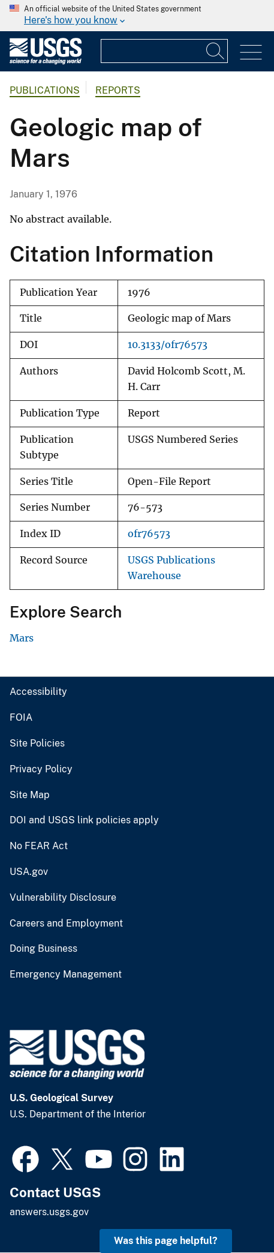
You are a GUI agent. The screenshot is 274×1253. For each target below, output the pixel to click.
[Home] (46, 61)
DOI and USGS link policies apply (84, 820)
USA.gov (29, 872)
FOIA (21, 717)
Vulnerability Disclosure (63, 897)
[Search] (216, 51)
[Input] (164, 51)
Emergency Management (66, 974)
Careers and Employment (66, 923)
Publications (45, 90)
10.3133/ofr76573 (167, 344)
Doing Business (43, 948)
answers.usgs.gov (49, 1212)
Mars (22, 638)
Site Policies (37, 743)
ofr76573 (149, 533)
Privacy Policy (41, 769)
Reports (117, 90)
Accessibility (38, 692)
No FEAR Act (39, 846)
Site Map (30, 795)
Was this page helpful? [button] (166, 1240)
